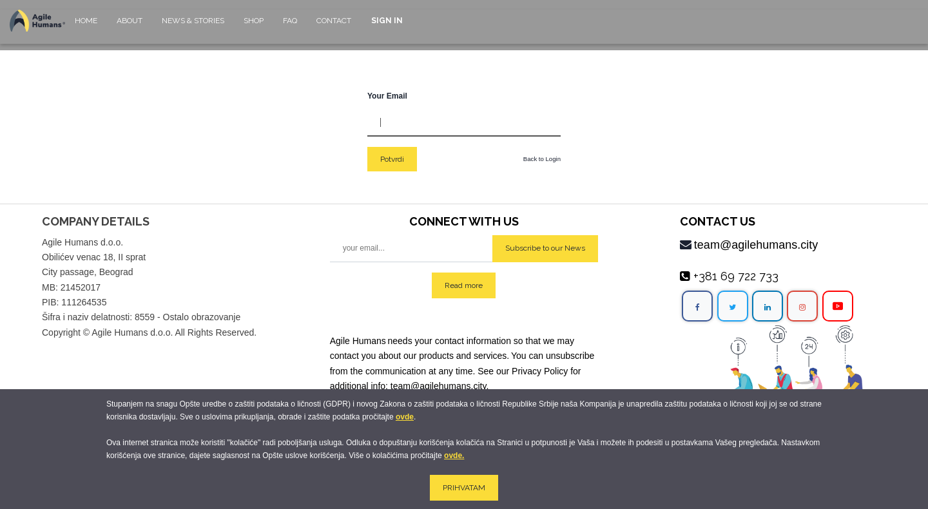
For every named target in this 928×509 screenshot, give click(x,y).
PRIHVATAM (464, 487)
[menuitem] (86, 27)
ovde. (454, 455)
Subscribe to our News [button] (545, 248)
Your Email (387, 96)
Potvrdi (392, 159)
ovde (405, 416)
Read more (464, 285)
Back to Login (542, 158)
